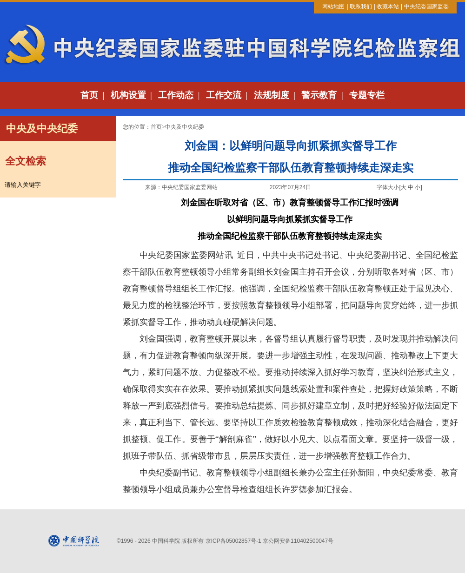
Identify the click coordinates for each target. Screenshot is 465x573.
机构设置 (128, 95)
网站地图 (333, 6)
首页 (89, 95)
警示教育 (319, 95)
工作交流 (223, 95)
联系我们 (361, 6)
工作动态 (175, 95)
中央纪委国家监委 (426, 6)
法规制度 (271, 95)
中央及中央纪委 (184, 127)
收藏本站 (388, 6)
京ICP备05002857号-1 (233, 541)
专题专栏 (367, 95)
